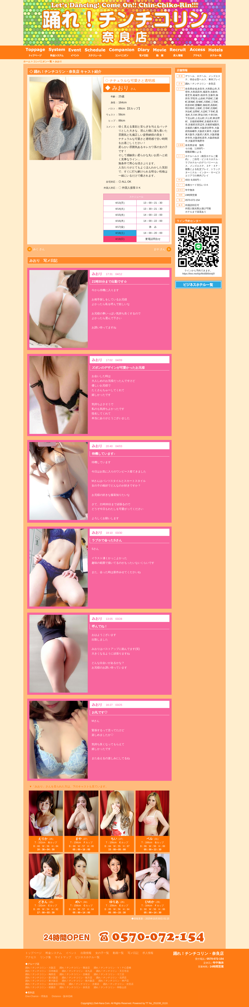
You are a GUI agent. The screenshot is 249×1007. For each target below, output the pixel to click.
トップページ (33, 952)
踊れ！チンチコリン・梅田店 (40, 974)
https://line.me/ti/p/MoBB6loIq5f (198, 273)
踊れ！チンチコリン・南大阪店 (78, 980)
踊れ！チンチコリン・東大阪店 (41, 980)
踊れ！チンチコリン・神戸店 (113, 980)
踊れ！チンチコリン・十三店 (109, 974)
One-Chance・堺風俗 (36, 996)
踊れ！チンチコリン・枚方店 (77, 977)
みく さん (39, 249)
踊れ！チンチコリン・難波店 (75, 967)
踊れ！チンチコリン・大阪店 (40, 967)
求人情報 (147, 952)
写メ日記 (133, 952)
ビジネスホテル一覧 (87, 957)
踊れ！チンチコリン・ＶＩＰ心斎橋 (112, 967)
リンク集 (45, 957)
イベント (71, 952)
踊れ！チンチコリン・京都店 (84, 984)
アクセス (30, 957)
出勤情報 (86, 952)
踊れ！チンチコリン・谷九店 (77, 971)
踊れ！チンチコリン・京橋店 (75, 974)
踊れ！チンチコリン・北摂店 (111, 977)
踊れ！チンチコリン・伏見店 (118, 984)
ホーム (26, 61)
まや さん (159, 249)
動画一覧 (118, 952)
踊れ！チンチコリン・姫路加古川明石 (45, 984)
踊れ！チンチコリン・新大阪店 (41, 977)
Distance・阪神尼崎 (62, 996)
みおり (58, 61)
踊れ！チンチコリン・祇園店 (40, 987)
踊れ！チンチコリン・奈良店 (75, 987)
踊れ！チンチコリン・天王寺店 (112, 971)
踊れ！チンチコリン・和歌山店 (110, 987)
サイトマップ (63, 957)
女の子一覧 (102, 952)
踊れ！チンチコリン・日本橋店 (41, 971)
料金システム (54, 952)
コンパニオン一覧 (42, 61)
